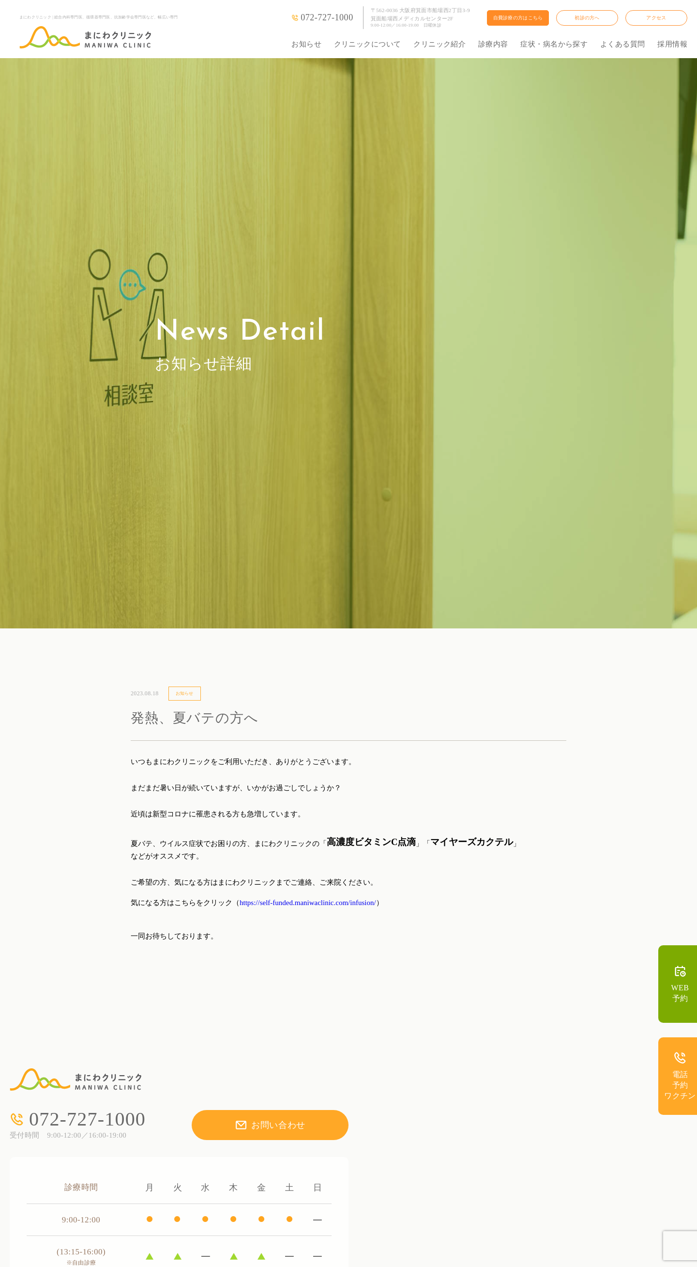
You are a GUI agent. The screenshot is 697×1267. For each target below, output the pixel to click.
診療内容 (493, 44)
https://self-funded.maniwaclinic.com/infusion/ (308, 903)
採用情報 (672, 44)
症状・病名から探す (554, 44)
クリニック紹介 (439, 44)
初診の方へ (587, 17)
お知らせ (306, 44)
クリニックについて (367, 44)
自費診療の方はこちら (518, 17)
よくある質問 (622, 44)
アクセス (656, 17)
